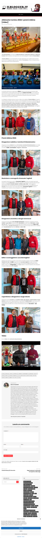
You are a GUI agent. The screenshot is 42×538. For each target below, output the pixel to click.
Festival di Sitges (27, 493)
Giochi (35, 496)
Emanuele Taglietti (20, 181)
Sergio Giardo (5, 377)
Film (35, 493)
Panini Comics (34, 507)
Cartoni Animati (27, 486)
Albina (19, 91)
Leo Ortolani (26, 499)
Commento (6, 431)
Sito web (5, 449)
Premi (25, 508)
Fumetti (6, 375)
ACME (3, 373)
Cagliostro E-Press (27, 484)
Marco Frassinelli (4, 24)
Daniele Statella (31, 489)
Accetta (21, 528)
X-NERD (12, 262)
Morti (25, 507)
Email (22, 444)
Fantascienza (26, 492)
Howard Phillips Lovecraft (33, 498)
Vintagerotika (13, 264)
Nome (5, 444)
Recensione (26, 511)
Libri (30, 499)
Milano (36, 505)
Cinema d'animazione (28, 487)
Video (19, 377)
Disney (25, 490)
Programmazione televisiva (29, 510)
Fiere (3, 375)
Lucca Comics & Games (29, 502)
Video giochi (29, 516)
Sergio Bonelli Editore (31, 375)
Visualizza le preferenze (21, 534)
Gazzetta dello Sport (28, 496)
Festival (31, 492)
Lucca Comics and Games (29, 504)
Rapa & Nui (35, 224)
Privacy (23, 536)
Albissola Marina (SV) (28, 482)
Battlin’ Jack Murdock (11, 147)
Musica (28, 507)
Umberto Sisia (33, 514)
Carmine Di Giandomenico (23, 373)
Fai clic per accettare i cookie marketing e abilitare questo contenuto (21, 355)
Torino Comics (27, 514)
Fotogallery (26, 495)
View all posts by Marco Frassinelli (18, 416)
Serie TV (25, 513)
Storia (29, 513)
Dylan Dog (30, 490)
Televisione (34, 513)
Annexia (15, 373)
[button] (40, 518)
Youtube (35, 516)
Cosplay (25, 489)
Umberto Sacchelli (27, 92)
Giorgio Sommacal (19, 221)
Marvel (32, 505)
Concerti (35, 487)
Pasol (37, 260)
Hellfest (25, 498)
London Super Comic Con (29, 501)
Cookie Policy (19, 536)
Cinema (33, 486)
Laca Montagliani (22, 375)
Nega (21, 531)
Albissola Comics (9, 373)
